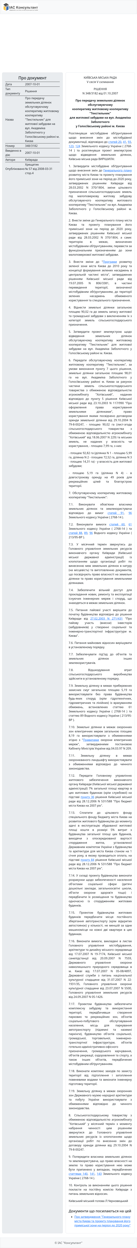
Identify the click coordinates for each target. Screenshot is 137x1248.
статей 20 (114, 142)
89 (85, 533)
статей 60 (117, 524)
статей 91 (116, 513)
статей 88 (75, 533)
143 (99, 1174)
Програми (110, 262)
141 (92, 1174)
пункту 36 (87, 797)
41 (124, 142)
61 (130, 524)
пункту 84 (87, 860)
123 (71, 146)
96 (130, 513)
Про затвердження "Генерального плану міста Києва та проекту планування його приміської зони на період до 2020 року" (102, 1221)
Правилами (91, 740)
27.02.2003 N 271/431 (106, 619)
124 (77, 146)
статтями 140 (78, 1174)
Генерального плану (117, 170)
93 (129, 142)
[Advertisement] (68, 43)
